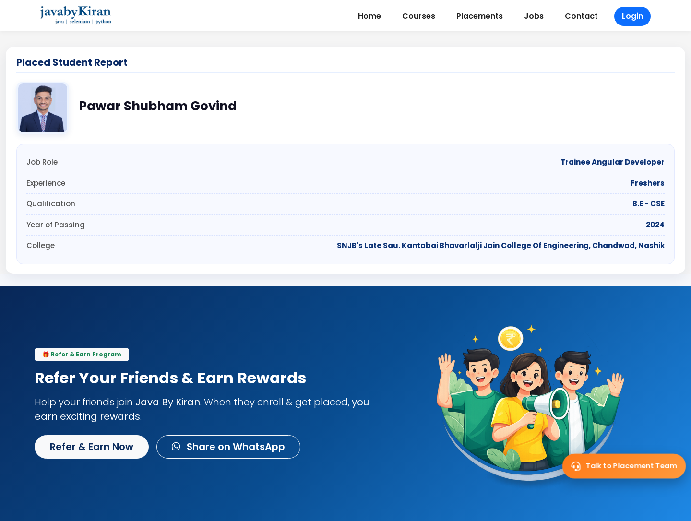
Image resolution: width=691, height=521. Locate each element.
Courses (418, 16)
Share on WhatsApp (228, 446)
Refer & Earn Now (91, 446)
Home (369, 16)
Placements (479, 16)
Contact (581, 16)
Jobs (534, 16)
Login (632, 16)
